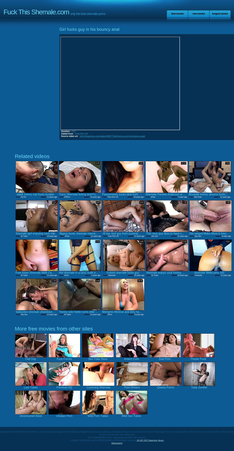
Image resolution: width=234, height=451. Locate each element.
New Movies (198, 13)
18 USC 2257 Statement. (147, 440)
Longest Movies (220, 13)
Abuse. (161, 440)
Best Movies (177, 13)
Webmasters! (117, 443)
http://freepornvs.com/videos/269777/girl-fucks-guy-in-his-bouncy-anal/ (112, 136)
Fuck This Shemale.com (36, 12)
